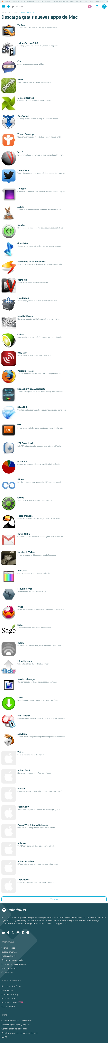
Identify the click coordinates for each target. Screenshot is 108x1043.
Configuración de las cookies (14, 1028)
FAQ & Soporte (8, 1006)
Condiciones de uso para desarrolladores (19, 1033)
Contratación (7, 972)
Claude (72, 1)
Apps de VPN (83, 1)
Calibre (91, 1)
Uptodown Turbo (12, 1002)
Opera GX (16, 1)
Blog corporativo (8, 968)
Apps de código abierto (27, 1)
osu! (77, 1)
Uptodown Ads (8, 998)
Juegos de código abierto (60, 1)
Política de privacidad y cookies (15, 1024)
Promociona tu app (9, 994)
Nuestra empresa (9, 952)
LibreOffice (8, 1)
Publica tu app (7, 990)
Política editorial (8, 956)
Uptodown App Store (11, 986)
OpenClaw (48, 1)
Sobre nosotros (8, 948)
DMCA (4, 1037)
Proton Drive (99, 1)
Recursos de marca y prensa (13, 964)
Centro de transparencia (12, 960)
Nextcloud (39, 1)
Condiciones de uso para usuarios (16, 1020)
